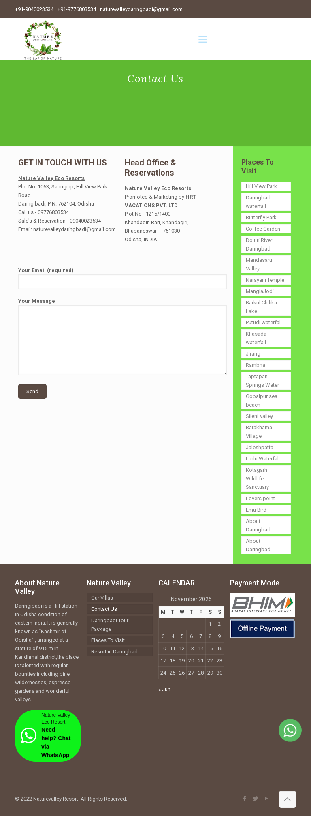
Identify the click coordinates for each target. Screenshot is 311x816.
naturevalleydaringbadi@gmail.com (141, 9)
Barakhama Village (259, 431)
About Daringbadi (259, 525)
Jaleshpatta (259, 447)
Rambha (255, 365)
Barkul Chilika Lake (261, 307)
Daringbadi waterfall (259, 202)
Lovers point (260, 498)
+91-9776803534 (77, 9)
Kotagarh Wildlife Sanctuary (257, 478)
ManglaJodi (260, 291)
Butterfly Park (261, 217)
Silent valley (259, 416)
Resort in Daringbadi (115, 652)
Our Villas (102, 598)
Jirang (253, 354)
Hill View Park (261, 186)
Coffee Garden (263, 229)
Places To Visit (108, 640)
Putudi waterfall (264, 322)
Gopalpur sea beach (261, 400)
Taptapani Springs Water (262, 380)
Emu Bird (256, 510)
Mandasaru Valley (259, 264)
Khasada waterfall (256, 338)
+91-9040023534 (34, 9)
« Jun (164, 689)
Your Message (122, 336)
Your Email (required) (122, 278)
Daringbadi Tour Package (109, 624)
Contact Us (104, 609)
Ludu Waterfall (263, 459)
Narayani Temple (265, 280)
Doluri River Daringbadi (259, 244)
